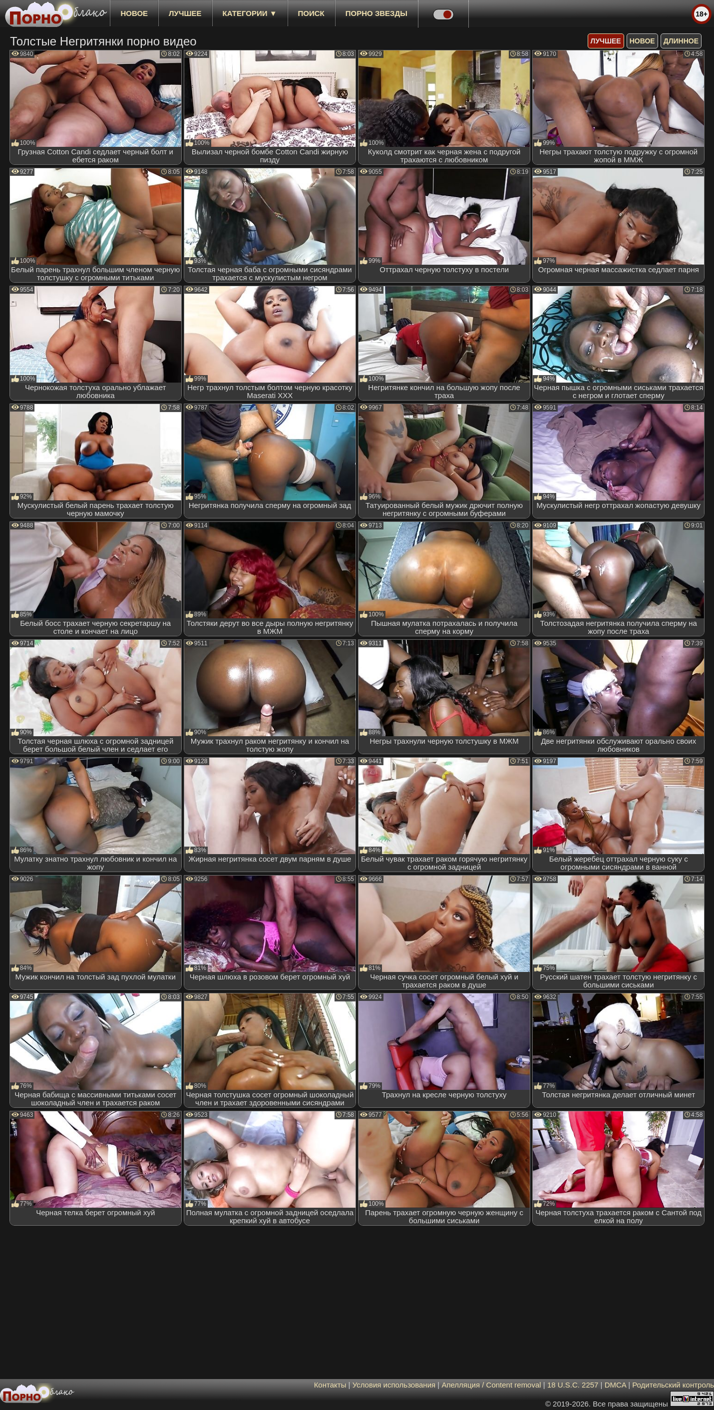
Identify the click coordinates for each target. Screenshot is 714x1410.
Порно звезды (376, 13)
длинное (681, 41)
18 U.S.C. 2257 (573, 1385)
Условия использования (394, 1385)
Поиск (311, 13)
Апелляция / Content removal (491, 1385)
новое (134, 13)
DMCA (615, 1385)
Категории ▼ (250, 13)
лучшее (185, 13)
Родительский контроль (673, 1385)
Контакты (330, 1385)
